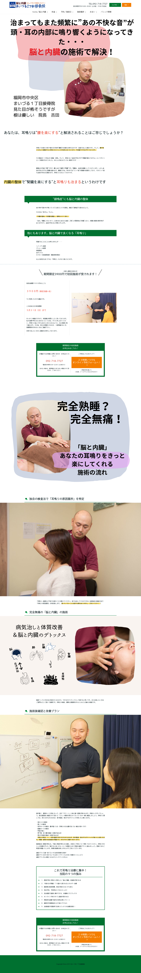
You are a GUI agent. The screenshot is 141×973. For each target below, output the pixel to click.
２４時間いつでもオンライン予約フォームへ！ (87, 361)
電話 (125, 5)
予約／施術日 (66, 12)
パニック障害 (106, 12)
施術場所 (80, 12)
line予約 (114, 5)
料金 (53, 12)
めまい (92, 12)
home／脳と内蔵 (39, 12)
